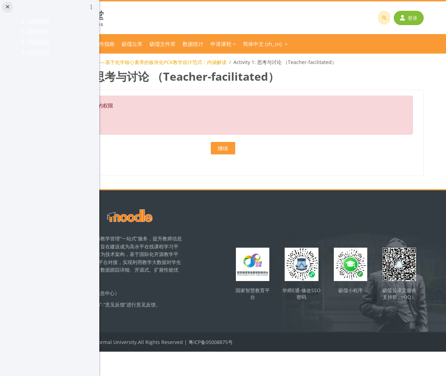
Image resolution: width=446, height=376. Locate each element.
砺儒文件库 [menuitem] (257, 43)
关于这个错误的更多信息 (163, 128)
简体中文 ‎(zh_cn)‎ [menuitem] (356, 43)
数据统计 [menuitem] (287, 43)
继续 (273, 156)
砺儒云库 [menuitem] (226, 43)
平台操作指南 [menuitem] (193, 43)
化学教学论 (129, 62)
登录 (413, 18)
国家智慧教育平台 (297, 304)
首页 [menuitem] (133, 43)
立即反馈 (154, 338)
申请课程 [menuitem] (315, 43)
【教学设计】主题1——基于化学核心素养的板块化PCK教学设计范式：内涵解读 (234, 62)
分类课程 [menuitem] (155, 43)
